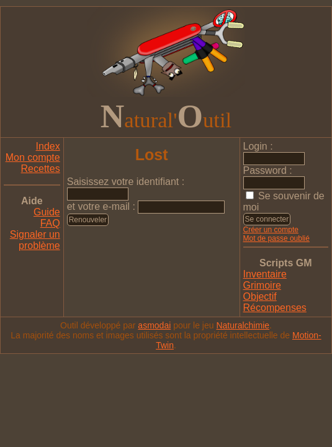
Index (48, 146)
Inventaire (265, 274)
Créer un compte (270, 229)
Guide (47, 212)
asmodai (154, 325)
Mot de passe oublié (276, 238)
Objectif (260, 296)
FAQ (50, 223)
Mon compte (33, 157)
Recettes (40, 168)
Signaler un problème (35, 240)
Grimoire (262, 285)
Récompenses (275, 307)
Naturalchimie (242, 325)
